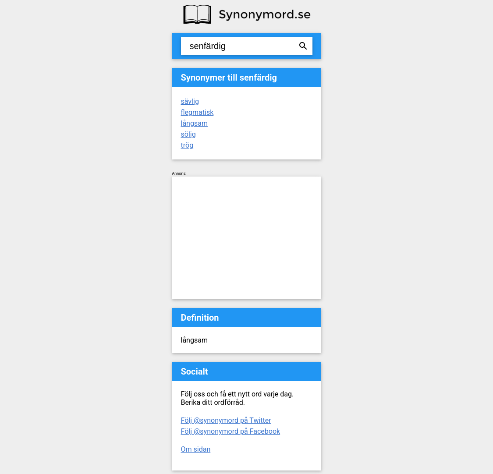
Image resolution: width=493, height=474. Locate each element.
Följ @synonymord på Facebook (230, 431)
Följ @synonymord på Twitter (226, 420)
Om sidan (196, 449)
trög (187, 145)
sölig (188, 134)
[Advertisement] (246, 238)
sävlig (190, 101)
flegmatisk (197, 112)
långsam (194, 123)
